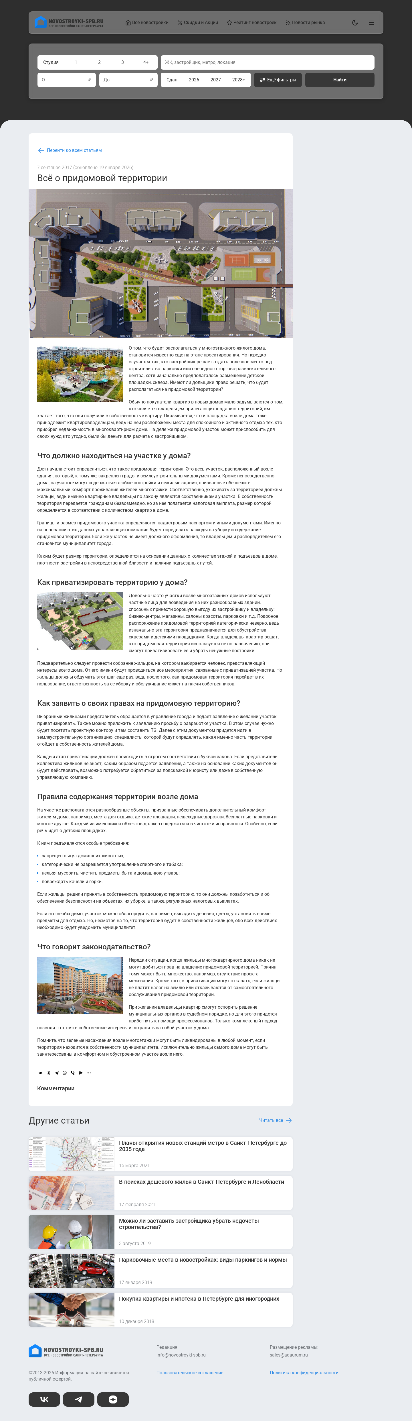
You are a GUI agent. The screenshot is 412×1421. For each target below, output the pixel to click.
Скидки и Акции (197, 23)
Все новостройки (147, 23)
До (107, 80)
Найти (339, 80)
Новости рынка (305, 23)
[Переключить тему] (354, 23)
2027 (216, 80)
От (44, 80)
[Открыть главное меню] (370, 23)
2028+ (238, 80)
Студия (51, 62)
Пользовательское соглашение (190, 1372)
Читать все (276, 1120)
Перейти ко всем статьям (69, 150)
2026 (194, 80)
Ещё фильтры (278, 80)
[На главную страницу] (69, 26)
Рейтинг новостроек (252, 23)
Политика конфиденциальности (304, 1372)
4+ (145, 62)
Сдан (172, 80)
